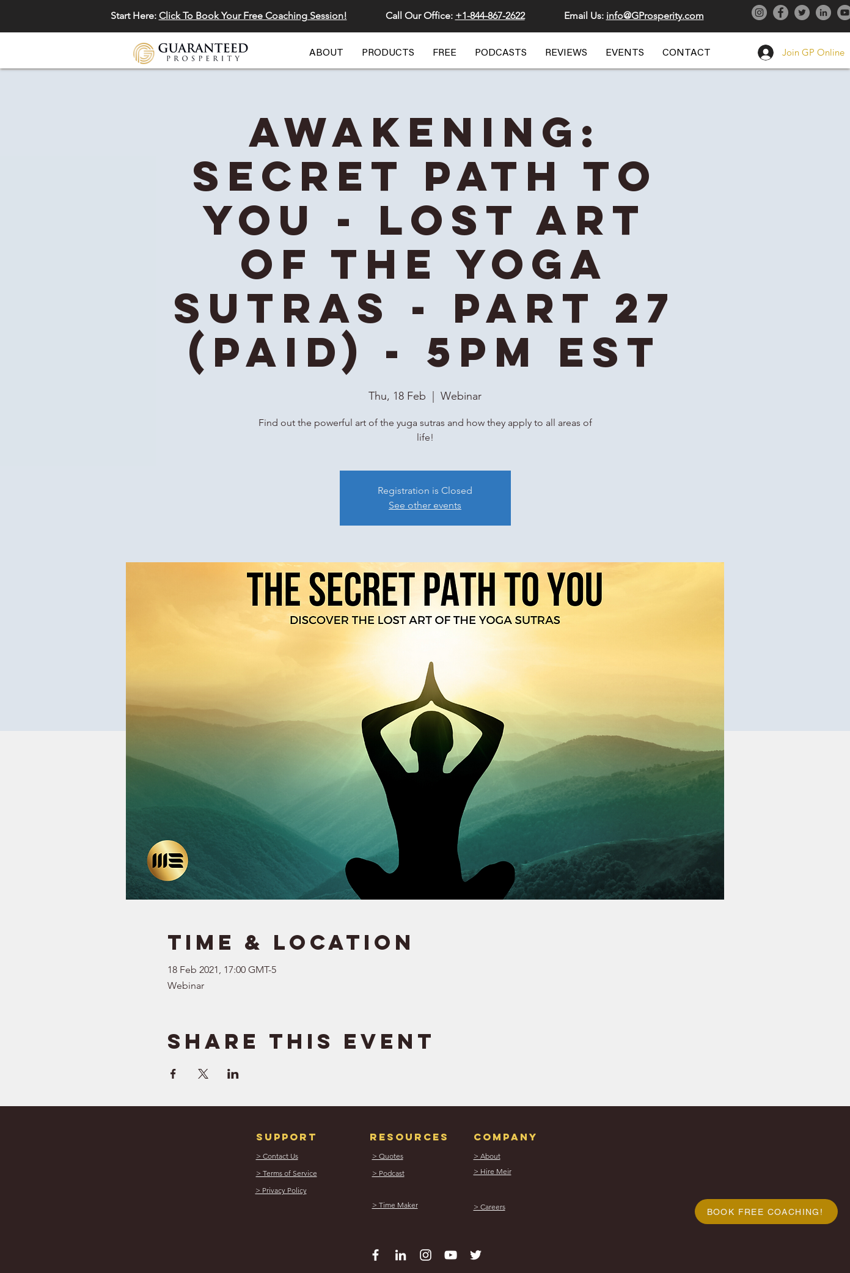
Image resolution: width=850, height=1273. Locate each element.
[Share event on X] (203, 1074)
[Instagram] (759, 12)
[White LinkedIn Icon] (400, 1255)
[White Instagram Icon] (425, 1255)
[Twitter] (802, 12)
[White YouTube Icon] (450, 1255)
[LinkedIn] (823, 12)
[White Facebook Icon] (375, 1255)
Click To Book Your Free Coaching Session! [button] (253, 15)
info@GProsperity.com (655, 15)
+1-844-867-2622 (490, 15)
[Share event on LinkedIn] (233, 1074)
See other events (425, 505)
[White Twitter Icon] (475, 1255)
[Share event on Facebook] (173, 1074)
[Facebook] (780, 12)
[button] (326, 53)
